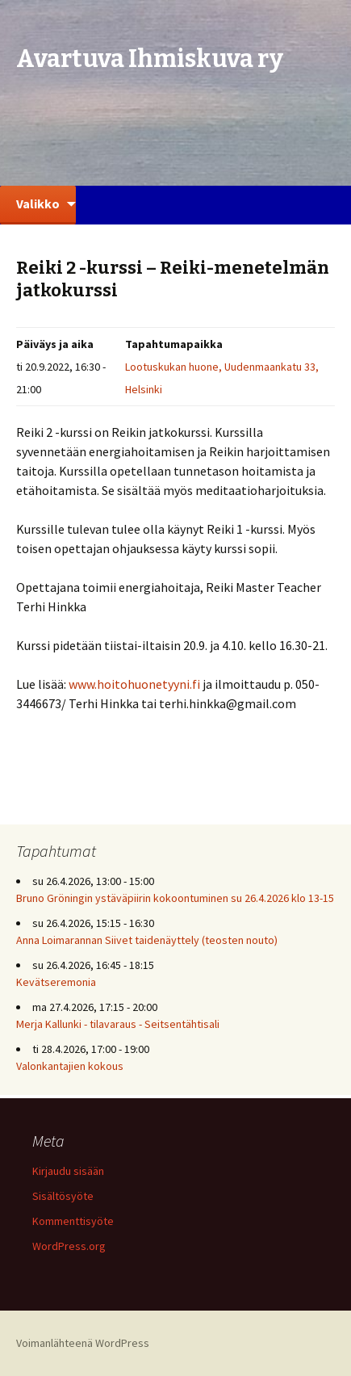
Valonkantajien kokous (69, 1066)
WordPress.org (69, 1246)
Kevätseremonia (56, 982)
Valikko (38, 203)
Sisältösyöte (63, 1196)
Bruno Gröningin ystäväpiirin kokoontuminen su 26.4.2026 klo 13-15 (175, 898)
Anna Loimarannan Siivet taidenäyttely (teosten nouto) (147, 940)
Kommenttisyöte (73, 1221)
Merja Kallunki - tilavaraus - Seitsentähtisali (117, 1024)
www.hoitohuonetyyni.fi (136, 684)
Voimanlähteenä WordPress (82, 1343)
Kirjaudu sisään (68, 1171)
